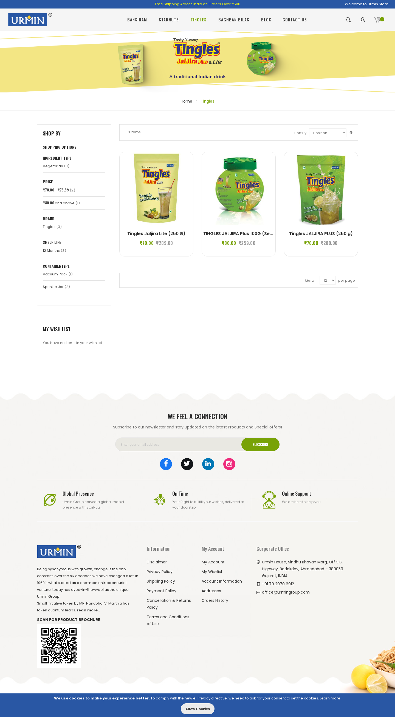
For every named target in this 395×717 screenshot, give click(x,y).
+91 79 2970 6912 (278, 583)
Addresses (211, 590)
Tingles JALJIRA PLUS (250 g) (321, 233)
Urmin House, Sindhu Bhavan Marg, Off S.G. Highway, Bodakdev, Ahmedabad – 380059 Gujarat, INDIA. (302, 568)
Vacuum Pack (58, 274)
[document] (197, 705)
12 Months (54, 250)
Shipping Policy (161, 581)
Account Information (222, 581)
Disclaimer (157, 561)
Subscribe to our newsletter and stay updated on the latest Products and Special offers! (197, 427)
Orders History (215, 600)
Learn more (330, 698)
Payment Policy (161, 590)
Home (187, 101)
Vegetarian (56, 166)
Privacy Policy (160, 571)
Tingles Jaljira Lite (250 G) (156, 233)
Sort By (300, 133)
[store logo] (30, 19)
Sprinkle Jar (56, 286)
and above (61, 203)
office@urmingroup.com (286, 592)
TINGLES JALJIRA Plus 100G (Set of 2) (244, 233)
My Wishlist (212, 571)
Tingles (52, 226)
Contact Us (295, 19)
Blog (266, 19)
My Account (213, 561)
